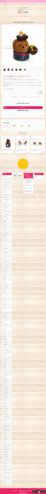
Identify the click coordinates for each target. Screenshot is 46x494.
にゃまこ (5, 400)
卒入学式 (5, 370)
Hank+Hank (6, 435)
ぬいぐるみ (5, 246)
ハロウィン (5, 366)
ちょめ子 (5, 437)
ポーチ (5, 255)
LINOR (5, 459)
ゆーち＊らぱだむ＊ (7, 470)
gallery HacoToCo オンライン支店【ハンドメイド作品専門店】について (28, 179)
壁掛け (5, 224)
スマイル (5, 455)
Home (14, 19)
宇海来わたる (6, 390)
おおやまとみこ (6, 406)
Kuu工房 (5, 392)
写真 (4, 338)
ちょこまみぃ (6, 408)
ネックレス (5, 182)
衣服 (4, 273)
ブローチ (5, 178)
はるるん (5, 429)
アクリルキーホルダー (7, 210)
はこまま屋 (5, 386)
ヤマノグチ (5, 417)
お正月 (5, 354)
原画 (4, 201)
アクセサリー (5, 174)
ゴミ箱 (5, 239)
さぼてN (5, 461)
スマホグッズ (6, 340)
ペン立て (5, 226)
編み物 (4, 279)
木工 (4, 330)
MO (4, 398)
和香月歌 (5, 404)
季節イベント (5, 352)
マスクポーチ (6, 259)
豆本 (4, 324)
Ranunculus (6, 394)
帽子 (4, 277)
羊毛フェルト (5, 299)
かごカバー (5, 267)
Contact (31, 19)
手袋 (4, 289)
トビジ (5, 396)
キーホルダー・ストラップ (7, 193)
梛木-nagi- (5, 425)
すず (4, 472)
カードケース (6, 265)
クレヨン (5, 317)
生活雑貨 (5, 342)
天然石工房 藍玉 (6, 423)
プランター (5, 230)
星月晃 (5, 431)
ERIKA (5, 474)
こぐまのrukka (6, 457)
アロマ (5, 228)
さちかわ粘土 (6, 451)
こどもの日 (5, 372)
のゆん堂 (5, 463)
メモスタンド (6, 222)
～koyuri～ (5, 433)
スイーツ (5, 295)
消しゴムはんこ (6, 212)
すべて (7, 123)
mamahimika (6, 388)
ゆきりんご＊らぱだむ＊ (7, 468)
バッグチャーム (6, 195)
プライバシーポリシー (28, 185)
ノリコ (5, 421)
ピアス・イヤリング (7, 176)
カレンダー (5, 205)
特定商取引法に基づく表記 (28, 188)
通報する (41, 113)
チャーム (4, 190)
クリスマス (5, 368)
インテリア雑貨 (6, 216)
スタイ (5, 271)
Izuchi (5, 380)
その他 (5, 214)
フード (5, 297)
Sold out (23, 105)
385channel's (6, 453)
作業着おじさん (6, 427)
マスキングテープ (7, 310)
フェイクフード (6, 293)
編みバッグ (5, 281)
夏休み (5, 364)
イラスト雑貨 (5, 199)
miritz (5, 439)
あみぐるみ (5, 285)
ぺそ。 (5, 419)
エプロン (5, 269)
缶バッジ (5, 207)
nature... (5, 465)
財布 (4, 287)
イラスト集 (5, 322)
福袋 (4, 334)
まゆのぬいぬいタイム (7, 447)
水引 (4, 328)
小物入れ (5, 336)
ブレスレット (6, 184)
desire (5, 441)
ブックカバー (6, 263)
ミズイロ (5, 382)
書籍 (4, 320)
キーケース (5, 244)
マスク (5, 257)
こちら (30, 94)
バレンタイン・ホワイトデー (7, 356)
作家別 (4, 374)
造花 (4, 332)
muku (5, 402)
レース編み (5, 283)
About (19, 19)
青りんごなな (6, 384)
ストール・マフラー (7, 261)
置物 (4, 218)
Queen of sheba (6, 443)
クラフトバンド (6, 291)
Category (25, 19)
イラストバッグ (6, 203)
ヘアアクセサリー (7, 180)
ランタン (5, 220)
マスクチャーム (6, 197)
